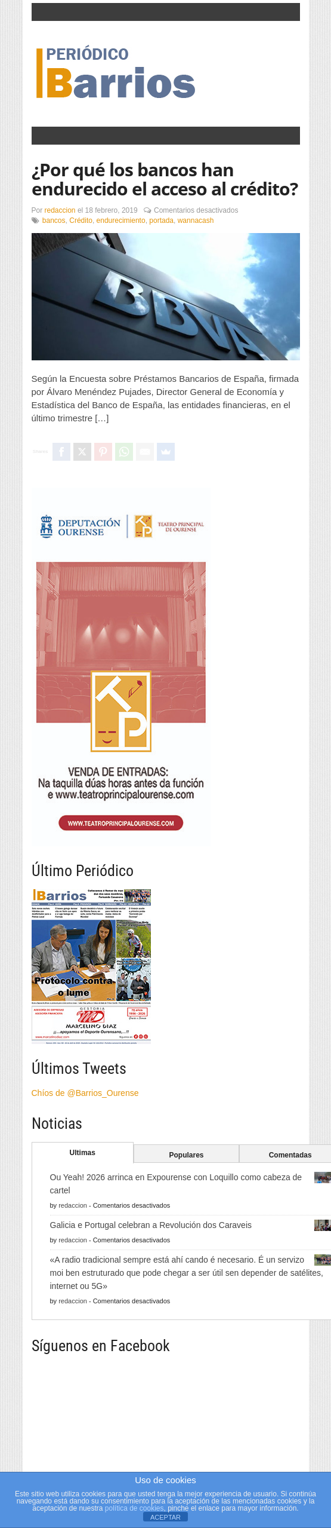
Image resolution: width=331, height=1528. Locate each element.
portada (161, 220)
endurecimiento (121, 220)
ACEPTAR (165, 1517)
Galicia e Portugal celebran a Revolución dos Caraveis (151, 1225)
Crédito (80, 220)
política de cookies (134, 1508)
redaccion (60, 210)
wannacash (196, 220)
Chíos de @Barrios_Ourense (85, 1093)
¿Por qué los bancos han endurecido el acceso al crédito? (165, 179)
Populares (186, 1155)
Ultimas (82, 1153)
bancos (54, 220)
